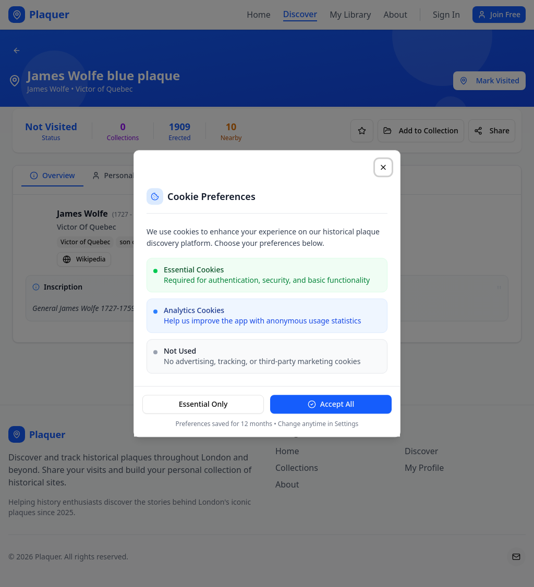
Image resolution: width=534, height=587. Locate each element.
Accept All (331, 404)
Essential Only (203, 404)
